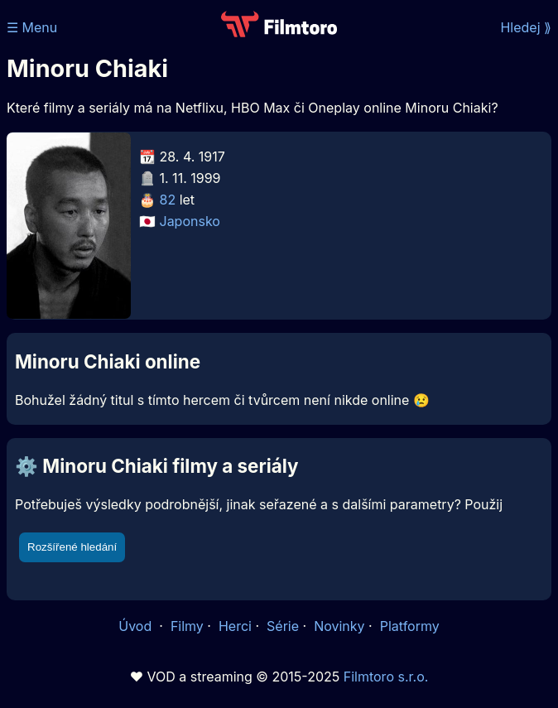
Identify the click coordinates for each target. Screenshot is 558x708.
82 (168, 199)
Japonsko (190, 221)
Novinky (339, 626)
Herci (235, 626)
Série (283, 626)
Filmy (187, 626)
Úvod (136, 626)
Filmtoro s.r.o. (386, 676)
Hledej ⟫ (525, 27)
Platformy (410, 626)
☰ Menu (32, 27)
